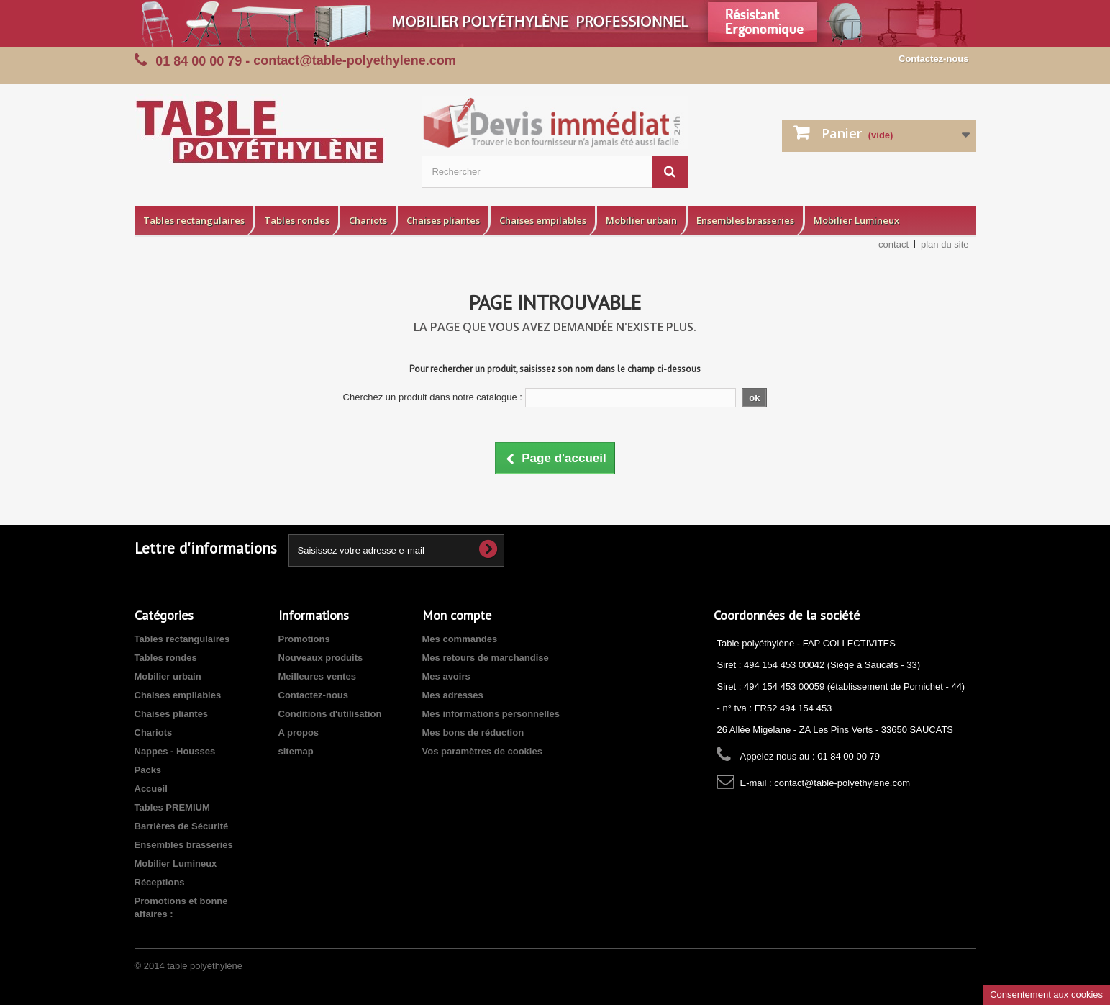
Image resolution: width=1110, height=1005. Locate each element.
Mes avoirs (446, 676)
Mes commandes (460, 639)
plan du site (945, 244)
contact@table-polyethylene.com (842, 783)
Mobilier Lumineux (856, 220)
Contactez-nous (934, 58)
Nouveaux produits (320, 657)
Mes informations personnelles (491, 713)
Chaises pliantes (443, 220)
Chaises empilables (542, 220)
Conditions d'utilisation (330, 713)
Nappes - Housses (175, 751)
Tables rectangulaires (194, 220)
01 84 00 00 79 (198, 61)
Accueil (151, 788)
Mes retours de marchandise (485, 657)
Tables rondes (296, 220)
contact (893, 244)
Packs (148, 770)
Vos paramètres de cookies (482, 751)
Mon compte (456, 615)
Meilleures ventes (317, 676)
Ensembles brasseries (745, 220)
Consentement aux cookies (1046, 994)
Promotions (304, 639)
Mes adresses (452, 695)
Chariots (368, 220)
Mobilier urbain (641, 220)
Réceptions (160, 882)
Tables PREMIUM (172, 807)
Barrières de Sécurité (182, 826)
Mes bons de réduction (473, 732)
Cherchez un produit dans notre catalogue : (432, 397)
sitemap (296, 751)
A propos (298, 732)
